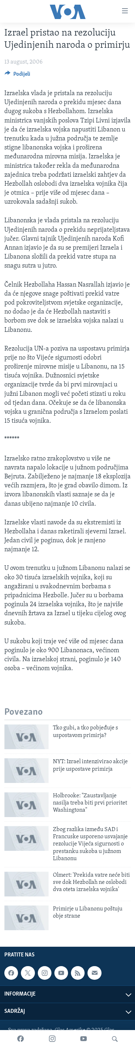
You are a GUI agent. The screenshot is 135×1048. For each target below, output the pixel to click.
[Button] (17, 76)
